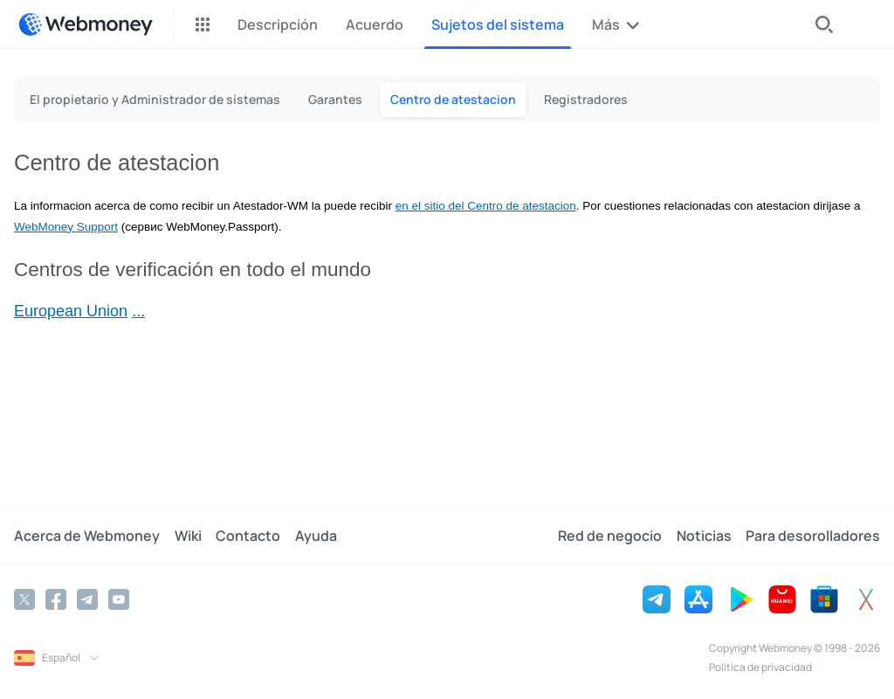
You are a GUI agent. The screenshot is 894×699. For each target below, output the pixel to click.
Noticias (704, 535)
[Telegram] (87, 599)
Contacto (247, 535)
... (138, 311)
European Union (70, 311)
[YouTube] (118, 599)
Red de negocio (611, 535)
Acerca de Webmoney (87, 535)
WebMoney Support (66, 226)
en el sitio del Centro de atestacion (485, 205)
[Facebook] (55, 599)
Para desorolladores (813, 535)
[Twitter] (24, 599)
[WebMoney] (85, 24)
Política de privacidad (760, 667)
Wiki (187, 535)
